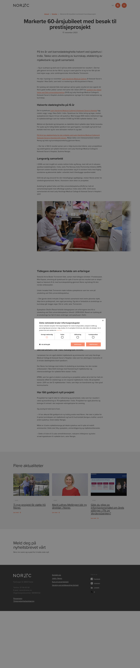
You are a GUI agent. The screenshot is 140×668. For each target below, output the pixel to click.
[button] (44, 344)
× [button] (102, 320)
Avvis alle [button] (77, 344)
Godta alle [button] (93, 344)
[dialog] (70, 334)
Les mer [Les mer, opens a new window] (59, 330)
